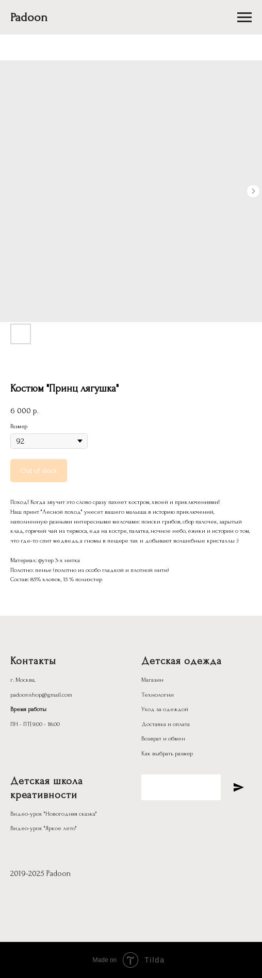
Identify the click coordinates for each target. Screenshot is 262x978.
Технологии (157, 695)
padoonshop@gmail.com (41, 695)
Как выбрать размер (167, 753)
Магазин (152, 680)
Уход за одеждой (164, 709)
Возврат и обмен (163, 738)
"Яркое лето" (60, 828)
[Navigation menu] (244, 17)
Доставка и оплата (165, 724)
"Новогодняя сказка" (70, 814)
